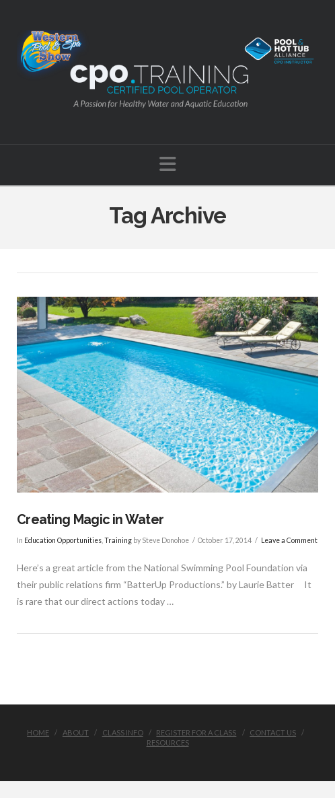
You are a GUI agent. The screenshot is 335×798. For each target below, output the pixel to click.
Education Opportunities (63, 540)
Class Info (122, 732)
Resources (168, 742)
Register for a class (196, 732)
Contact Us (273, 732)
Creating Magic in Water (90, 520)
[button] (167, 164)
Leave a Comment (289, 540)
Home (38, 732)
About (76, 732)
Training (118, 540)
